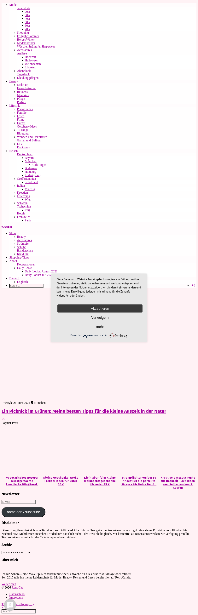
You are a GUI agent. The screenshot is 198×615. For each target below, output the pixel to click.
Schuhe (21, 247)
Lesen (20, 116)
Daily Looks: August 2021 (41, 271)
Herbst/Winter (26, 39)
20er (27, 11)
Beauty (13, 81)
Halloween (31, 60)
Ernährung (23, 147)
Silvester (30, 67)
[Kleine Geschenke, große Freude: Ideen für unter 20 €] (60, 450)
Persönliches (25, 109)
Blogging (23, 133)
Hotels (21, 213)
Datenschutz (17, 594)
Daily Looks (24, 268)
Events (21, 123)
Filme (20, 119)
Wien (28, 199)
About (13, 261)
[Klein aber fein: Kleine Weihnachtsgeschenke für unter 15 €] (99, 450)
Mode (12, 4)
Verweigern (100, 317)
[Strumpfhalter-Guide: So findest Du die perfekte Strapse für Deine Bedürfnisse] (138, 450)
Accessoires (24, 50)
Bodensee (31, 168)
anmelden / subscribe (23, 512)
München (30, 161)
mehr (100, 326)
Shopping (23, 32)
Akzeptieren (100, 308)
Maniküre (23, 95)
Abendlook (24, 70)
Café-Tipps (39, 164)
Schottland (31, 182)
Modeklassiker (26, 43)
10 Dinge (22, 130)
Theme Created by (18, 604)
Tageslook (23, 74)
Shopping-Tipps (19, 257)
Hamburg (30, 171)
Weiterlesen (9, 584)
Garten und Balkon (29, 140)
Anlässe (22, 53)
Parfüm (21, 102)
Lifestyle (14, 105)
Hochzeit (30, 57)
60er (27, 25)
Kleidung (23, 254)
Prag (27, 210)
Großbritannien (26, 178)
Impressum (16, 597)
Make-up (22, 84)
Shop (12, 233)
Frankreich (23, 217)
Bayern (29, 157)
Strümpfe (23, 243)
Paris (28, 220)
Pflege (21, 98)
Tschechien (24, 206)
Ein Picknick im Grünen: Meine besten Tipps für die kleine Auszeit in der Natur (84, 411)
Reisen (13, 150)
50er (27, 22)
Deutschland (24, 154)
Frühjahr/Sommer (28, 36)
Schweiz (22, 203)
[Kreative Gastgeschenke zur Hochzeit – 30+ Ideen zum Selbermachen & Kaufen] (177, 450)
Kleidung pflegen (28, 77)
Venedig (30, 189)
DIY (19, 143)
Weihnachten (33, 63)
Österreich (23, 196)
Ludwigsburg (33, 175)
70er (27, 29)
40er (27, 18)
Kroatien (22, 192)
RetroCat (7, 226)
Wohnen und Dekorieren (32, 137)
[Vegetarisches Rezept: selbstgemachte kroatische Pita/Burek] (21, 450)
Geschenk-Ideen (27, 126)
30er (27, 15)
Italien (21, 185)
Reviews (22, 91)
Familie (21, 112)
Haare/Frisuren (26, 88)
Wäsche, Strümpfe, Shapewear (36, 46)
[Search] (193, 285)
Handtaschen (25, 250)
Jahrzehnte (23, 8)
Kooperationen (26, 264)
